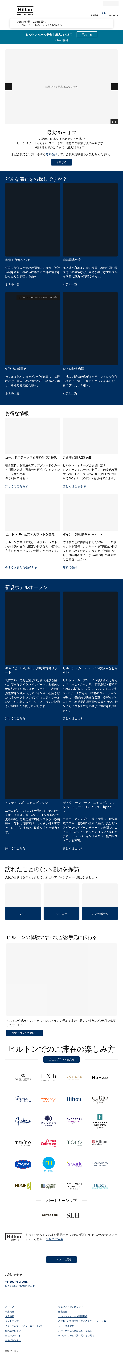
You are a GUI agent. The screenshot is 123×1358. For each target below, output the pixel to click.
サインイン (113, 15)
